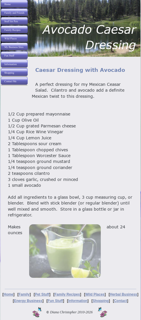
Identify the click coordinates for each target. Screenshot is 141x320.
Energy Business (28, 301)
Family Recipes (67, 294)
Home (8, 294)
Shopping (101, 301)
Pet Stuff (42, 294)
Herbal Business (123, 294)
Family (24, 294)
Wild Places (95, 294)
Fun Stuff (55, 301)
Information (77, 301)
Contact (120, 301)
